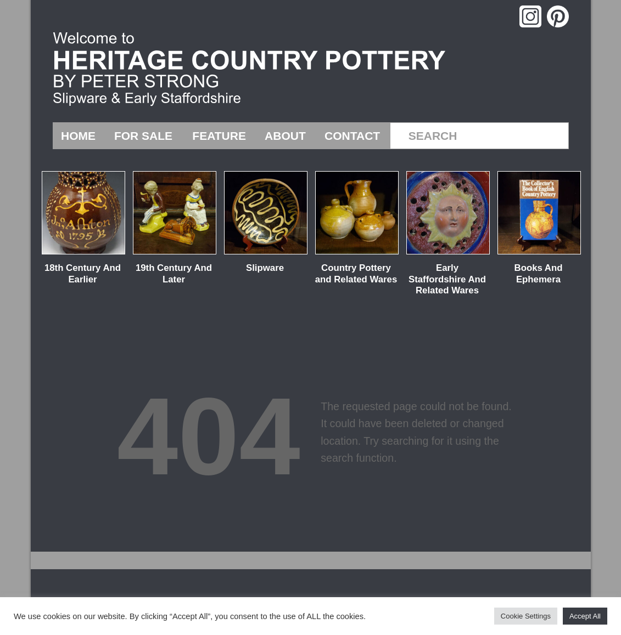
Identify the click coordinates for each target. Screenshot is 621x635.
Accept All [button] (585, 616)
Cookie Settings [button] (526, 616)
